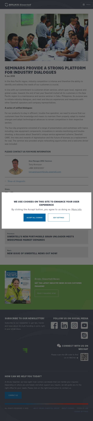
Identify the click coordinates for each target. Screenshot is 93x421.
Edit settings (58, 218)
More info (76, 209)
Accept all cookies (34, 218)
